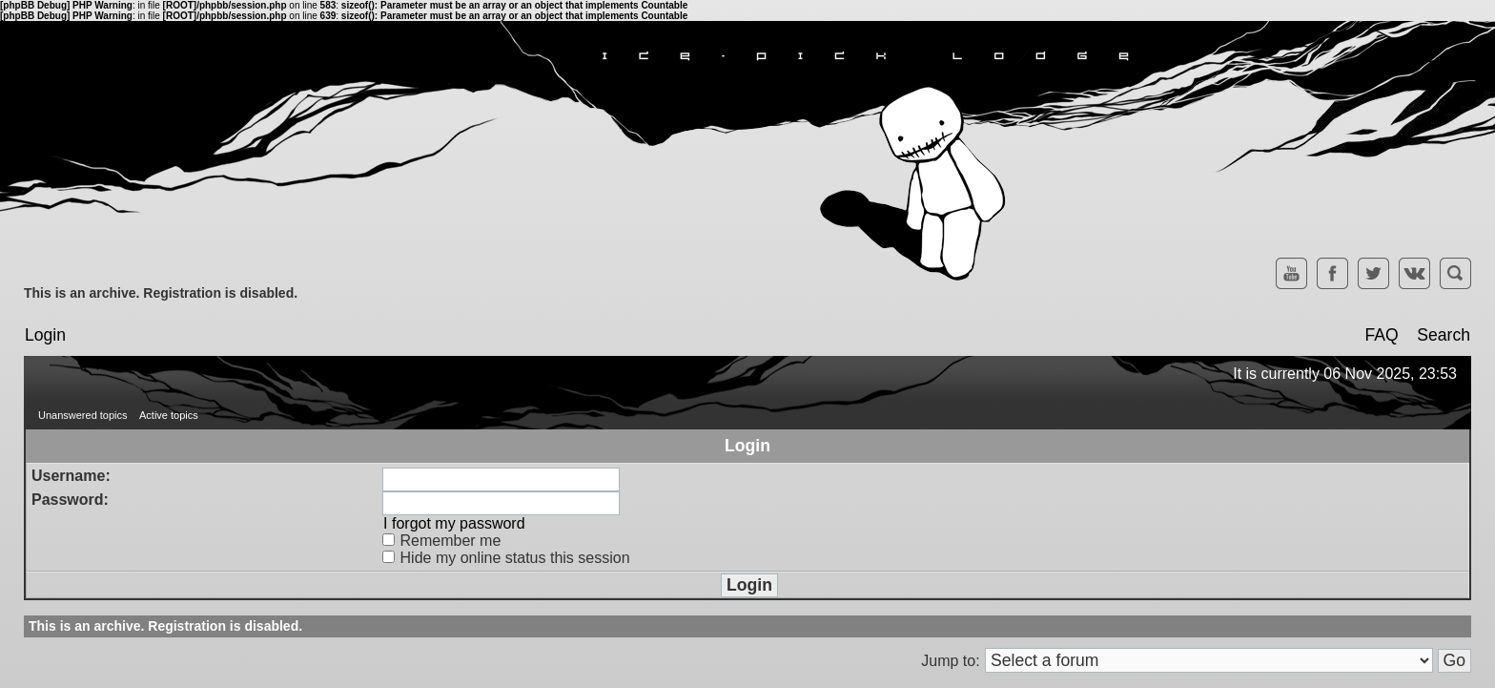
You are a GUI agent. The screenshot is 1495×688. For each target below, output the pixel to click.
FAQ (1381, 334)
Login (45, 334)
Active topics (168, 415)
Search (1443, 334)
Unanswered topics (83, 415)
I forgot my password (454, 523)
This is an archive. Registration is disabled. (160, 293)
